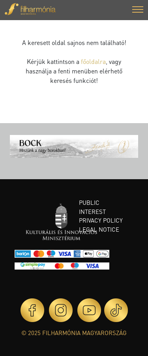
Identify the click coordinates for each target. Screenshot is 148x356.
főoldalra (93, 61)
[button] (137, 10)
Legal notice (99, 229)
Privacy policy (101, 220)
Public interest (92, 207)
